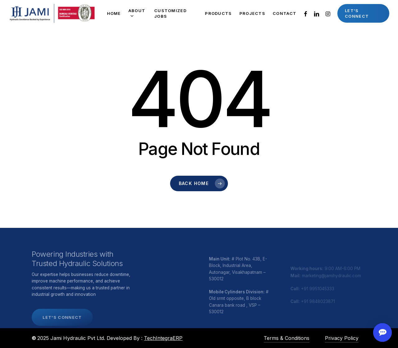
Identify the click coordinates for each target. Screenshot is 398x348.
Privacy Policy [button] (342, 338)
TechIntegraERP (163, 338)
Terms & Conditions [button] (286, 338)
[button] (62, 327)
